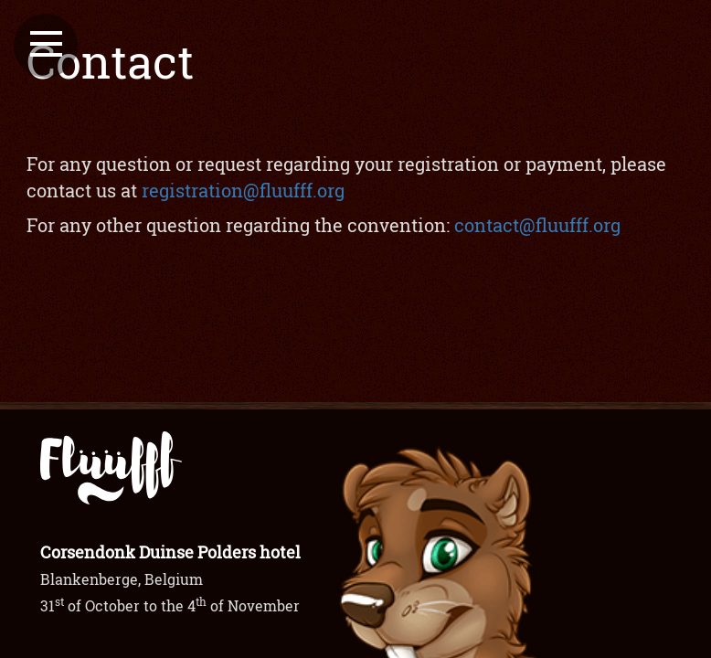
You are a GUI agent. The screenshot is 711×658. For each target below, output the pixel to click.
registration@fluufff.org (243, 190)
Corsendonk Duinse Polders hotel (170, 552)
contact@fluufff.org (537, 225)
